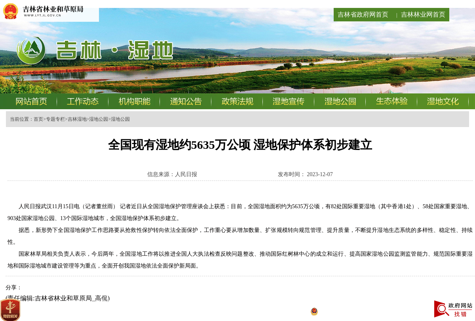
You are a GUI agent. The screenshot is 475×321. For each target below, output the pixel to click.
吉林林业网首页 (423, 14)
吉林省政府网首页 (363, 14)
